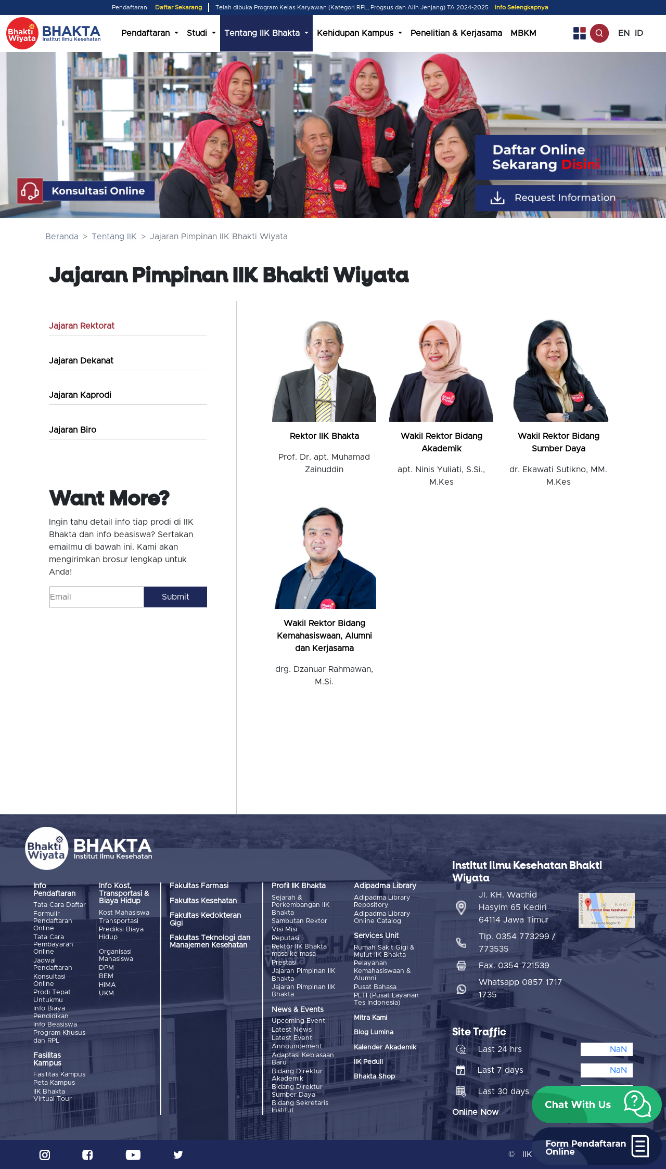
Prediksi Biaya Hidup (121, 933)
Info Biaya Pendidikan (51, 1012)
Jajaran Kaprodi (80, 395)
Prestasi (284, 962)
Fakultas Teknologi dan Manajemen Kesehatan (210, 941)
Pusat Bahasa (375, 987)
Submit (175, 597)
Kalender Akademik (385, 1047)
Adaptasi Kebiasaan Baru (303, 1059)
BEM (106, 976)
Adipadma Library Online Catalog (382, 918)
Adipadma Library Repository (382, 901)
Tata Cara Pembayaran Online (53, 945)
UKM (106, 993)
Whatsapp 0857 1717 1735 (520, 988)
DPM (106, 968)
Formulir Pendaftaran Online (52, 921)
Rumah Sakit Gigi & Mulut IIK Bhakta (384, 951)
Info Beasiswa (55, 1024)
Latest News (292, 1030)
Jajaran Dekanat (81, 361)
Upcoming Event (298, 1021)
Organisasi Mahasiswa (116, 956)
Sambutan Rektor (299, 921)
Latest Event (292, 1038)
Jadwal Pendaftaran (52, 964)
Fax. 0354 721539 (514, 966)
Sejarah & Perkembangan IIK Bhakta (300, 905)
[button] (597, 1104)
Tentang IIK (114, 236)
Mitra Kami (370, 1018)
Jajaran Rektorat (81, 326)
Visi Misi (284, 929)
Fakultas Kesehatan (203, 901)
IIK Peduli (368, 1062)
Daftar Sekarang (178, 7)
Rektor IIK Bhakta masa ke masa (299, 950)
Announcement (297, 1046)
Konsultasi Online (49, 980)
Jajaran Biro (72, 430)
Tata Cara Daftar (59, 905)
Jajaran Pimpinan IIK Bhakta (303, 975)
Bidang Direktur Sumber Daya (297, 1091)
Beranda (62, 236)
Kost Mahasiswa (124, 913)
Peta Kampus (54, 1083)
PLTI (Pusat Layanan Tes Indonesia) (386, 999)
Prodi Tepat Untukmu (52, 996)
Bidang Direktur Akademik (297, 1075)
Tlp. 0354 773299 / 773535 (517, 942)
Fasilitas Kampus (59, 1074)
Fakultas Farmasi (199, 886)
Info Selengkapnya (521, 7)
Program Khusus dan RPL (59, 1037)
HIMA (107, 985)
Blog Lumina (373, 1032)
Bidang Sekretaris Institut (300, 1107)
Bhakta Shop (374, 1076)
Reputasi (285, 938)
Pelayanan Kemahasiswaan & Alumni (382, 971)
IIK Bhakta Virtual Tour (52, 1095)
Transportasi (118, 921)
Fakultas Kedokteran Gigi (205, 919)
